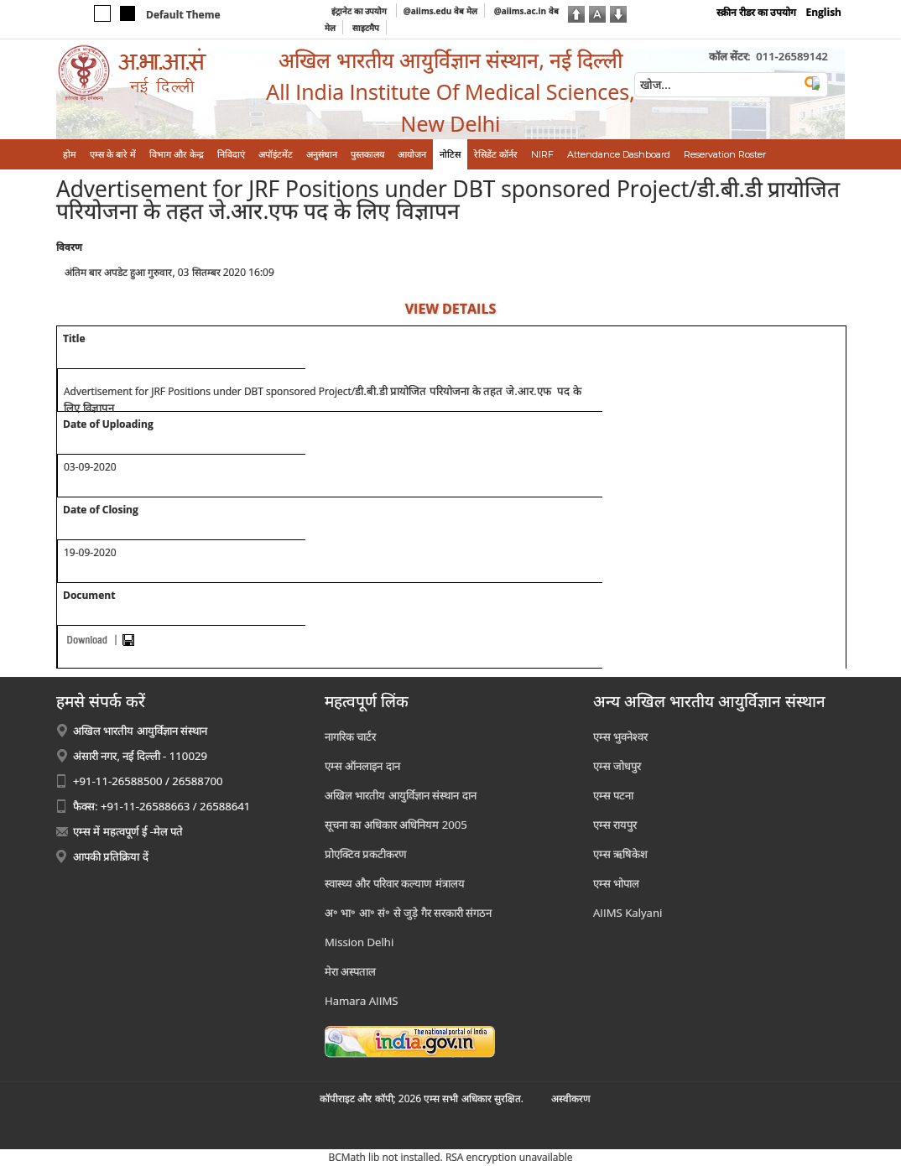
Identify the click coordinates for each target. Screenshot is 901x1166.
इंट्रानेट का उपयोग (360, 11)
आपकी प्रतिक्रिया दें (110, 856)
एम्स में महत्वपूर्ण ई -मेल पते (128, 831)
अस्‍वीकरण (571, 1098)
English (823, 12)
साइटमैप (365, 28)
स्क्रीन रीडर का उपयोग (756, 12)
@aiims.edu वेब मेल (440, 11)
